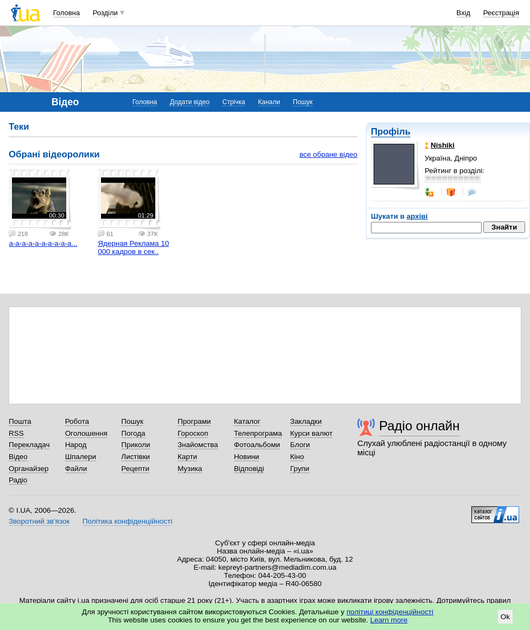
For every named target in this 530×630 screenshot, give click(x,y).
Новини (247, 457)
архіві (417, 216)
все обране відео (328, 154)
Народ (76, 445)
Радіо (18, 480)
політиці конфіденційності (389, 612)
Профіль (391, 131)
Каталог (247, 421)
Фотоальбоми (257, 445)
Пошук (302, 102)
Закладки (305, 421)
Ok (505, 617)
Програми (194, 421)
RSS (16, 433)
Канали (269, 102)
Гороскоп (193, 433)
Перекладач (29, 445)
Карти (187, 457)
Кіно (297, 457)
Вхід (464, 13)
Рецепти (135, 468)
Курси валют (311, 433)
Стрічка (233, 102)
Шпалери (80, 457)
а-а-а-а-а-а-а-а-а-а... (43, 243)
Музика (190, 468)
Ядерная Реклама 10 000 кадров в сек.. (133, 247)
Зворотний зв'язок (39, 521)
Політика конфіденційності (127, 521)
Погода (133, 433)
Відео (18, 457)
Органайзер (28, 468)
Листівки (135, 457)
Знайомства (198, 445)
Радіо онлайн (419, 425)
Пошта (20, 421)
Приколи (135, 445)
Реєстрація (501, 13)
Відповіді (249, 468)
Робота (77, 421)
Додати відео (190, 102)
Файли (76, 468)
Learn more (389, 620)
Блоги (300, 445)
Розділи (105, 13)
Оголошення (86, 433)
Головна (66, 13)
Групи (299, 468)
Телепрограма (258, 433)
